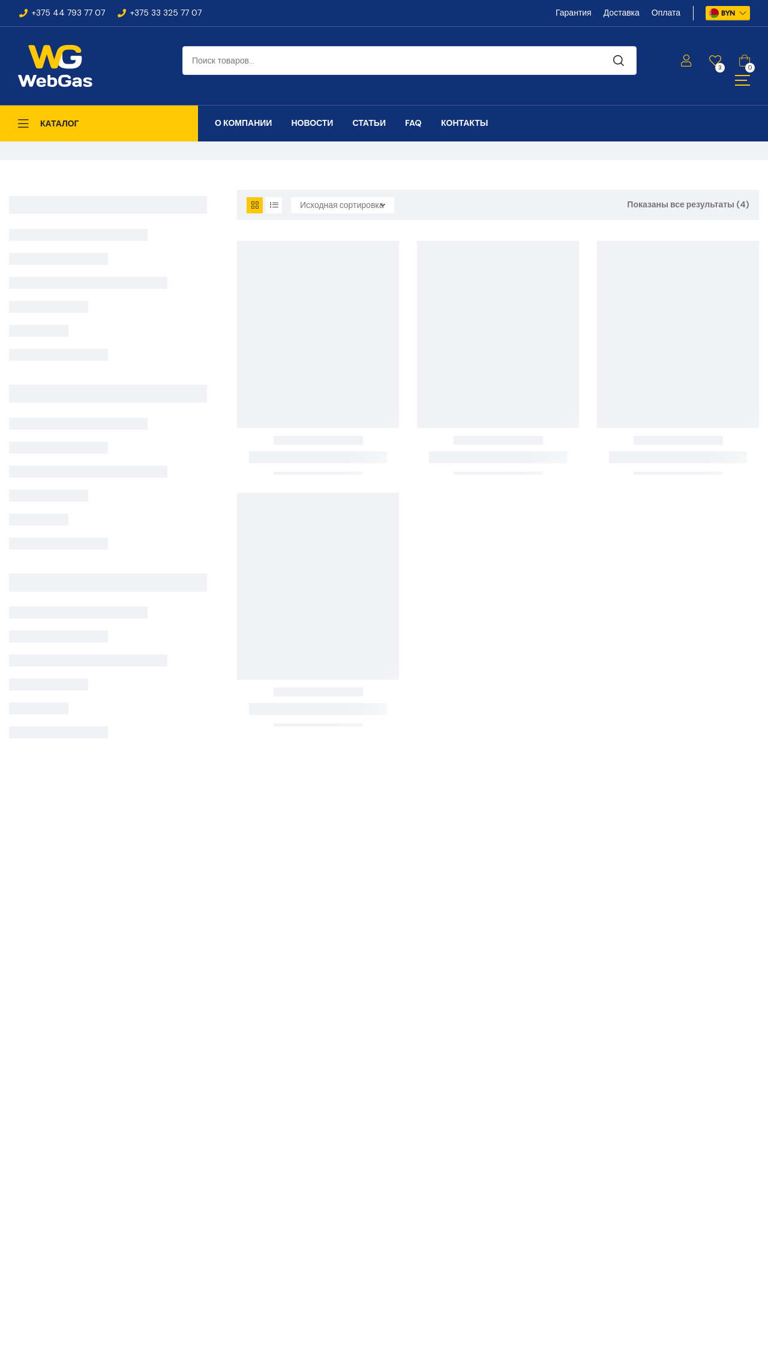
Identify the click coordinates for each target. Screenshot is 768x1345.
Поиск (619, 60)
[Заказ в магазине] (342, 205)
